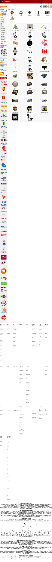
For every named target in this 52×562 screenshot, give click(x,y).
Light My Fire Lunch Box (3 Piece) (15, 79)
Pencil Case (14, 335)
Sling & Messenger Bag (15, 337)
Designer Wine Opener (30, 120)
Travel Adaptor (46, 389)
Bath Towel (1, 346)
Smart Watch (27, 378)
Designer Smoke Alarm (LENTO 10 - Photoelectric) (15, 30)
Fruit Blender (33, 331)
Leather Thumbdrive (41, 389)
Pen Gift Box (46, 359)
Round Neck (1, 340)
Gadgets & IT (40, 324)
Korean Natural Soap (3, 40)
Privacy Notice (2, 60)
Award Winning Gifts (9, 407)
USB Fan (39, 343)
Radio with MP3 (40, 340)
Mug (32, 333)
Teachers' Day (46, 331)
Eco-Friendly (21, 391)
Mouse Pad (40, 335)
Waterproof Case (2, 390)
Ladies (26, 363)
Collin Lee (12, 15)
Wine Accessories (27, 379)
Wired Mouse (40, 336)
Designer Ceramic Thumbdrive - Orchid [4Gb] (44, 30)
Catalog (2, 3)
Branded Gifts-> (3, 33)
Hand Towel (1, 349)
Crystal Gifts (8, 433)
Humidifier (27, 361)
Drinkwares (33, 324)
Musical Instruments (27, 366)
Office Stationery (33, 394)
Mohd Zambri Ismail (47, 15)
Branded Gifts (8, 408)
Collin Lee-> (2, 35)
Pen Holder (33, 395)
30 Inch (1, 410)
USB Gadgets (40, 344)
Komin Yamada (38, 15)
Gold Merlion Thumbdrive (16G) (30, 71)
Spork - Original (29, 79)
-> (3, 31)
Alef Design (8, 409)
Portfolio (20, 366)
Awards (7, 324)
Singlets (1, 343)
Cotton (1, 338)
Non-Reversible (1, 331)
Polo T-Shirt (1, 337)
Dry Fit (1, 339)
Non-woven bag (14, 334)
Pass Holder (21, 364)
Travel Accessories (47, 382)
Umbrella (1, 405)
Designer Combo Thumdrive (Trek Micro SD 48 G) (44, 71)
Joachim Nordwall (29, 15)
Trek (7, 430)
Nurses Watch (27, 377)
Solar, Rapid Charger (2, 389)
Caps (1, 325)
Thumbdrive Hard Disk (41, 382)
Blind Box (2, 17)
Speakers (40, 341)
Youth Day (46, 333)
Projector (39, 338)
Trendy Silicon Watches (22, 389)
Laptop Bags (14, 332)
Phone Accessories (2, 382)
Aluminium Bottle (33, 325)
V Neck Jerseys (1, 344)
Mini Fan (20, 394)
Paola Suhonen (12, 20)
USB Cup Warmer (40, 342)
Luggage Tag (21, 360)
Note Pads (33, 393)
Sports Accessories (28, 382)
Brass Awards (8, 325)
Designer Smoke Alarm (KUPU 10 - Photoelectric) (29, 30)
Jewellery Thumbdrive (41, 388)
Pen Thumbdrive (40, 393)
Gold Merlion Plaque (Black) (29, 112)
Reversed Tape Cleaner (15, 71)
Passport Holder (21, 365)
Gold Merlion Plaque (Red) (15, 112)
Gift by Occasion (46, 324)
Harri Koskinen (21, 15)
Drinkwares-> (2, 18)
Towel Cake (1, 351)
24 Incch (1, 408)
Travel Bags (46, 390)
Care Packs (27, 324)
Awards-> (2, 16)
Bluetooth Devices (40, 325)
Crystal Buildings (8, 435)
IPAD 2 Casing (8, 410)
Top (0, 3)
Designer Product (9, 3)
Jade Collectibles (3, 39)
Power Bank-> (2, 26)
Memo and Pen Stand (34, 391)
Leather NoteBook (8, 411)
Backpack (14, 325)
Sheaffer (7, 426)
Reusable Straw (33, 336)
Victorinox (7, 431)
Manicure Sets (21, 393)
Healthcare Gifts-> (3, 20)
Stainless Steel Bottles (34, 337)
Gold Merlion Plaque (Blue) (15, 120)
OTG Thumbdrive (40, 392)
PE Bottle (33, 335)
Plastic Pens (46, 360)
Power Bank (8, 382)
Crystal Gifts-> (2, 34)
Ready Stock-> (2, 27)
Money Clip (21, 361)
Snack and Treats (27, 325)
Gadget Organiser (15, 331)
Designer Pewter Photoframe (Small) (44, 112)
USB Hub (39, 345)
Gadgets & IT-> (2, 19)
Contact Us (2, 61)
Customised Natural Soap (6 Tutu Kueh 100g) (44, 63)
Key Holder (21, 359)
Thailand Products (8, 450)
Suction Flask (33, 338)
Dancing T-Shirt (1, 336)
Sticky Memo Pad (33, 396)
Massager (27, 365)
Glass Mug (33, 332)
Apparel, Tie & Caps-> (3, 15)
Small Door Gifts (21, 382)
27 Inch (1, 409)
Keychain (20, 392)
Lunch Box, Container (28, 364)
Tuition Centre (46, 332)
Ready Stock (14, 382)
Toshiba (7, 429)
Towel (1, 345)
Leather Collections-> (3, 22)
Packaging (2, 24)
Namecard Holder (21, 363)
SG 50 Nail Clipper (15, 63)
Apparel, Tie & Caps (2, 324)
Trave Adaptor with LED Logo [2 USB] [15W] (4, 55)
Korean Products (27, 362)
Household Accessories (28, 360)
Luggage (14, 333)
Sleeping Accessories (47, 388)
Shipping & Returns (3, 59)
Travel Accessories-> (3, 30)
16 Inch (1, 406)
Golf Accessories (27, 359)
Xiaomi (7, 432)
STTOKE (7, 427)
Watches (26, 375)
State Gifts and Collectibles (3, 43)
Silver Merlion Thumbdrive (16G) (30, 63)
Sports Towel (1, 350)
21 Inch (1, 407)
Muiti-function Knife (21, 396)
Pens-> (1, 25)
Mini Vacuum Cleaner (34, 392)
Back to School (46, 325)
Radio (39, 339)
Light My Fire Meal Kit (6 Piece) (44, 79)
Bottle (0, 411)
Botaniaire (8, 414)
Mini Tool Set (21, 395)
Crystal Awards (8, 434)
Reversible (1, 332)
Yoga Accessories (27, 380)
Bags (13, 324)
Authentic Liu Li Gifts (3, 32)
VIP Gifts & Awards (5, 3)
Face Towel (1, 347)
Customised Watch (27, 376)
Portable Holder (1, 388)
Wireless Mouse (40, 337)
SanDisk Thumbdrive (41, 394)
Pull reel (20, 398)
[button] (39, 3)
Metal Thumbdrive (40, 390)
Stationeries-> (2, 29)
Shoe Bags (14, 336)
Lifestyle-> (2, 23)
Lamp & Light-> (3, 21)
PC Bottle (33, 334)
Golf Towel (1, 348)
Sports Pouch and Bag (15, 338)
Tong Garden (8, 428)
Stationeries (33, 382)
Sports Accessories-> (3, 28)
